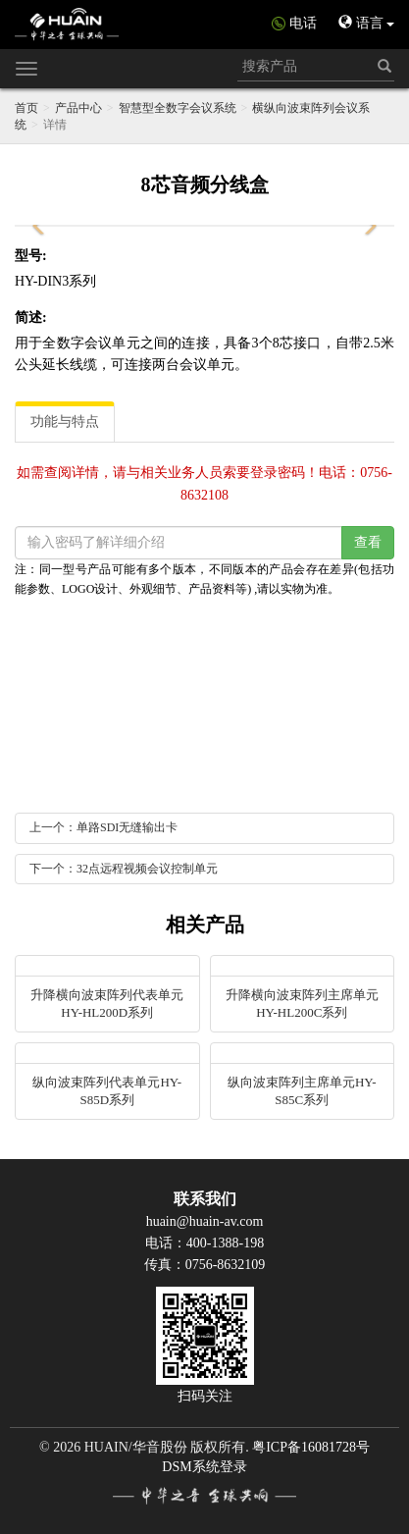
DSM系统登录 (204, 1466)
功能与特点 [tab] (64, 421)
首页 (26, 108)
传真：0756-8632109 (205, 1264)
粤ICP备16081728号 (311, 1447)
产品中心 (78, 108)
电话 (303, 23)
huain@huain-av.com (205, 1221)
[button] (39, 226)
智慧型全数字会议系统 (177, 108)
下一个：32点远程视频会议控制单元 (123, 868)
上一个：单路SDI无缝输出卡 (103, 827)
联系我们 (205, 1198)
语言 (366, 22)
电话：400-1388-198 (204, 1243)
